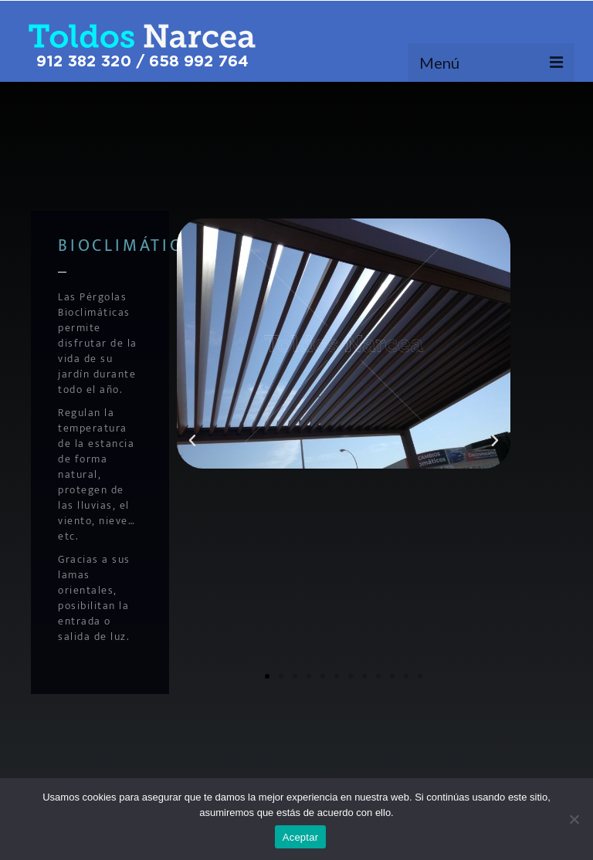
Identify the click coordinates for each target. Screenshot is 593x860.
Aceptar (301, 837)
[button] (192, 441)
